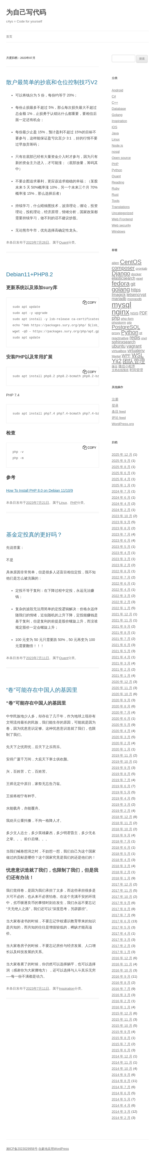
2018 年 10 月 (122, 829)
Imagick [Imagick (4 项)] (119, 294)
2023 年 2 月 (121, 565)
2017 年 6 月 (121, 921)
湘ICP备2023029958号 (22, 1149)
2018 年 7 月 (121, 841)
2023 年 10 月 (122, 516)
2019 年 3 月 (121, 804)
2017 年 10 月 (122, 897)
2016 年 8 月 (121, 983)
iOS (114, 127)
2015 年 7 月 (121, 1044)
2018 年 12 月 (122, 817)
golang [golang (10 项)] (121, 289)
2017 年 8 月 (121, 909)
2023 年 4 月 (121, 553)
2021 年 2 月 (121, 669)
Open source (121, 158)
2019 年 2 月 (121, 811)
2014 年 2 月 (121, 1118)
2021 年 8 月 (121, 633)
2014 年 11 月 (122, 1062)
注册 (115, 399)
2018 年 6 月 (121, 847)
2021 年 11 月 (122, 620)
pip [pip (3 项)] (129, 322)
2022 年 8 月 (121, 571)
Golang (117, 115)
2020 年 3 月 (121, 737)
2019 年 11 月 (122, 755)
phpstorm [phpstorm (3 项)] (119, 322)
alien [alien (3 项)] (115, 263)
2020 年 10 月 (122, 694)
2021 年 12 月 (122, 614)
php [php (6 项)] (116, 318)
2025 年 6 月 (121, 473)
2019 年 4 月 (121, 798)
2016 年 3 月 (121, 995)
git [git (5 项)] (133, 284)
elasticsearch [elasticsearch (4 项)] (123, 278)
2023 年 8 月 (121, 528)
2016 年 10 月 (122, 970)
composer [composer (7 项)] (123, 268)
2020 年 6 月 (121, 718)
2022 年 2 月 (121, 602)
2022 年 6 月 (121, 583)
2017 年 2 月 (121, 946)
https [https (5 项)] (136, 289)
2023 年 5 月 (121, 547)
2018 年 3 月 (121, 866)
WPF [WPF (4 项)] (126, 356)
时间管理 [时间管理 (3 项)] (136, 370)
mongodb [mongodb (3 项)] (134, 299)
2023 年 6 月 (121, 540)
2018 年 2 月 (121, 872)
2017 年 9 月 (121, 903)
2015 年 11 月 (122, 1019)
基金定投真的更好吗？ (34, 534)
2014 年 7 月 (121, 1087)
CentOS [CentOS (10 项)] (130, 262)
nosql (116, 152)
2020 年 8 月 (121, 706)
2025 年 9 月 (121, 461)
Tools (115, 201)
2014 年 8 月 (121, 1081)
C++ (115, 102)
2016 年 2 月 (121, 1001)
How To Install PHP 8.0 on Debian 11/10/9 (39, 490)
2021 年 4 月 (121, 657)
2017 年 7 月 (121, 915)
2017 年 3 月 (121, 940)
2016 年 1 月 (121, 1007)
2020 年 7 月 (121, 712)
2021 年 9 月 (121, 626)
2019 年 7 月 (121, 780)
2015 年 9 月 (121, 1032)
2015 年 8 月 (121, 1038)
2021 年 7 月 (121, 639)
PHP (73, 503)
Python (117, 170)
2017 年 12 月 (122, 884)
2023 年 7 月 (121, 534)
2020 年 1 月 (121, 749)
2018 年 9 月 (121, 835)
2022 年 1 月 (121, 608)
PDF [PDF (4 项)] (143, 313)
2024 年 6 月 (121, 497)
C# (114, 96)
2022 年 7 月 (121, 577)
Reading (118, 182)
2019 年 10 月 (122, 761)
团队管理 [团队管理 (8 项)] (134, 361)
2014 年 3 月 (121, 1111)
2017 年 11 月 (122, 890)
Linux (63, 503)
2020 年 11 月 (122, 688)
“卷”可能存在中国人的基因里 (42, 690)
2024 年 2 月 (121, 510)
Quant (63, 242)
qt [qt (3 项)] (140, 333)
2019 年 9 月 (121, 768)
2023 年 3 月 (121, 559)
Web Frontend (122, 219)
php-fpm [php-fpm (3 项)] (127, 319)
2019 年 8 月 (121, 774)
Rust (115, 194)
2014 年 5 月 (121, 1099)
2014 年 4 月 (121, 1105)
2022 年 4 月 (121, 590)
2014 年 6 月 (121, 1093)
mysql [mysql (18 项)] (121, 304)
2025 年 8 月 (121, 467)
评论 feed (119, 418)
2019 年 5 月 (121, 792)
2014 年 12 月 (122, 1056)
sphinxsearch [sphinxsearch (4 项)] (124, 342)
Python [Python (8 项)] (129, 332)
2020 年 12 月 (122, 682)
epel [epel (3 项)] (139, 278)
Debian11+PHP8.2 (29, 274)
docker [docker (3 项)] (136, 274)
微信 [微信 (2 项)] (114, 366)
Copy (91, 302)
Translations (121, 207)
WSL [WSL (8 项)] (138, 355)
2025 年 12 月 (122, 454)
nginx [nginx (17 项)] (120, 312)
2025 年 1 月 (121, 485)
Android (117, 90)
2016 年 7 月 (121, 989)
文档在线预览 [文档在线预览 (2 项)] (120, 370)
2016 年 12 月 (122, 958)
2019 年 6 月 (121, 786)
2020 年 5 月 (121, 725)
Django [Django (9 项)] (121, 273)
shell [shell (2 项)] (144, 338)
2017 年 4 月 (121, 933)
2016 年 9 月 (121, 976)
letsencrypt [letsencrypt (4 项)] (136, 294)
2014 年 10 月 (122, 1068)
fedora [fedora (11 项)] (121, 283)
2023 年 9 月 (121, 522)
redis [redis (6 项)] (134, 337)
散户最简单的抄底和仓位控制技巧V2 (51, 82)
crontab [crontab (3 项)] (141, 268)
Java (115, 133)
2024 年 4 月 (121, 504)
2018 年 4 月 (121, 860)
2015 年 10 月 (122, 1026)
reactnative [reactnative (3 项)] (120, 338)
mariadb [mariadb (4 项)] (119, 299)
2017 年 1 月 (121, 952)
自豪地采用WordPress (53, 1149)
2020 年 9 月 (121, 700)
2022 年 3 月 (121, 596)
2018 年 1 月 (121, 878)
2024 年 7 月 (121, 491)
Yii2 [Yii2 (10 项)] (117, 361)
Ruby (115, 188)
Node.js (117, 145)
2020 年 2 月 (121, 743)
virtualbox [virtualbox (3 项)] (119, 351)
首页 (9, 36)
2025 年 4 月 (121, 479)
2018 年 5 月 (121, 854)
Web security (121, 225)
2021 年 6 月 (121, 645)
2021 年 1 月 (121, 676)
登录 (115, 405)
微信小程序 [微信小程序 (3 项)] (126, 366)
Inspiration (66, 988)
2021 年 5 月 (121, 651)
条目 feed (119, 411)
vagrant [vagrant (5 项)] (134, 346)
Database (119, 109)
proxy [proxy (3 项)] (116, 333)
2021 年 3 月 (121, 663)
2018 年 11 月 (122, 823)
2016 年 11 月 (122, 964)
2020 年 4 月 (121, 731)
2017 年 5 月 (121, 927)
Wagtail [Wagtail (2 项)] (116, 356)
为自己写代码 (26, 12)
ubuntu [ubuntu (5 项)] (119, 346)
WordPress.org (123, 424)
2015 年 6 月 (121, 1050)
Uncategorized (122, 213)
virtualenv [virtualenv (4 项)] (136, 350)
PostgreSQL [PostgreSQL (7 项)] (126, 327)
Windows (118, 231)
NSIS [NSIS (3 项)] (134, 313)
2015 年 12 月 (122, 1013)
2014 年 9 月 (121, 1075)
